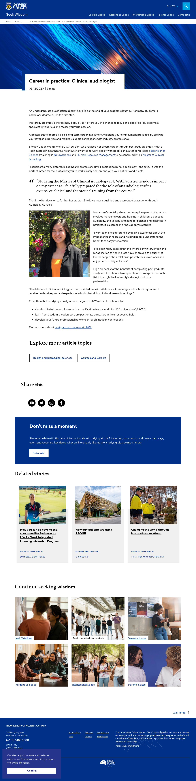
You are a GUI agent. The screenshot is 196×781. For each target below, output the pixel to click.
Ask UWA (89, 732)
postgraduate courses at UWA (73, 327)
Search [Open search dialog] (186, 6)
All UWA (171, 5)
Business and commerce (32, 557)
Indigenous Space (119, 14)
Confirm (32, 770)
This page (10, 775)
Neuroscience (62, 155)
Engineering (82, 557)
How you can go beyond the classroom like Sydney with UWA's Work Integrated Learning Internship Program (39, 535)
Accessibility (75, 732)
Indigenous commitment (127, 746)
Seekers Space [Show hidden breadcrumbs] (26, 21)
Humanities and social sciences (147, 557)
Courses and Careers (31, 551)
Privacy (88, 736)
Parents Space (166, 14)
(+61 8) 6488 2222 (14, 747)
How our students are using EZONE (93, 531)
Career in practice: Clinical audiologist (80, 21)
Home (17, 21)
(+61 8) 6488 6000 (17, 740)
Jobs (71, 736)
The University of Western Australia (26, 726)
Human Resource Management (96, 155)
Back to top (179, 712)
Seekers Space (97, 14)
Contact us (183, 14)
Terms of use (103, 732)
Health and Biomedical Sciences (46, 21)
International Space (143, 14)
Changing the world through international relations (150, 531)
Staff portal (102, 736)
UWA (8, 21)
